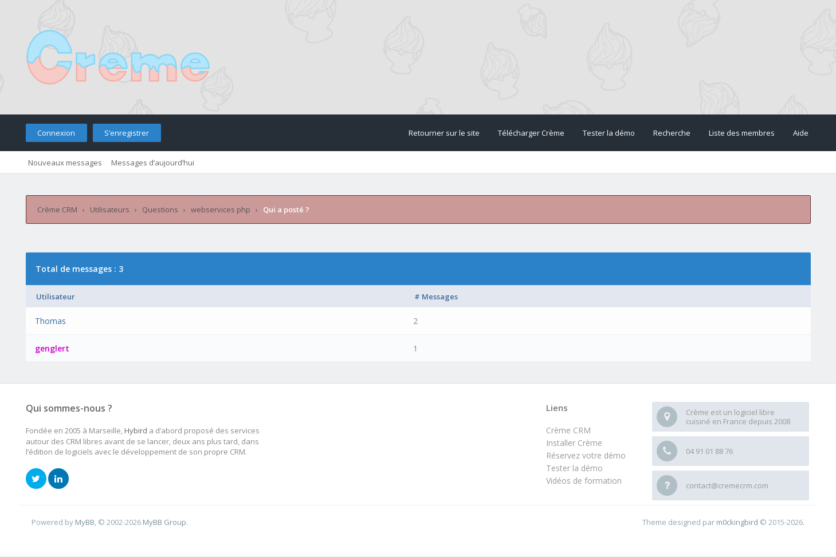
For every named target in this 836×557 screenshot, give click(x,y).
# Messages (436, 296)
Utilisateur (55, 296)
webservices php (220, 209)
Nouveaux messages (65, 162)
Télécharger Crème (531, 133)
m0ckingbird (737, 522)
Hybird (135, 430)
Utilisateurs (109, 209)
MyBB (85, 522)
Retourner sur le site (444, 133)
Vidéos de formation (584, 480)
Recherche (671, 133)
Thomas (50, 320)
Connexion (56, 133)
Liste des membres (742, 133)
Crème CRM (57, 209)
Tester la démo (609, 133)
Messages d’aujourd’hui (152, 162)
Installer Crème (574, 442)
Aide (800, 133)
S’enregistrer (126, 133)
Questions (160, 209)
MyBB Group (164, 522)
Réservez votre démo (586, 455)
